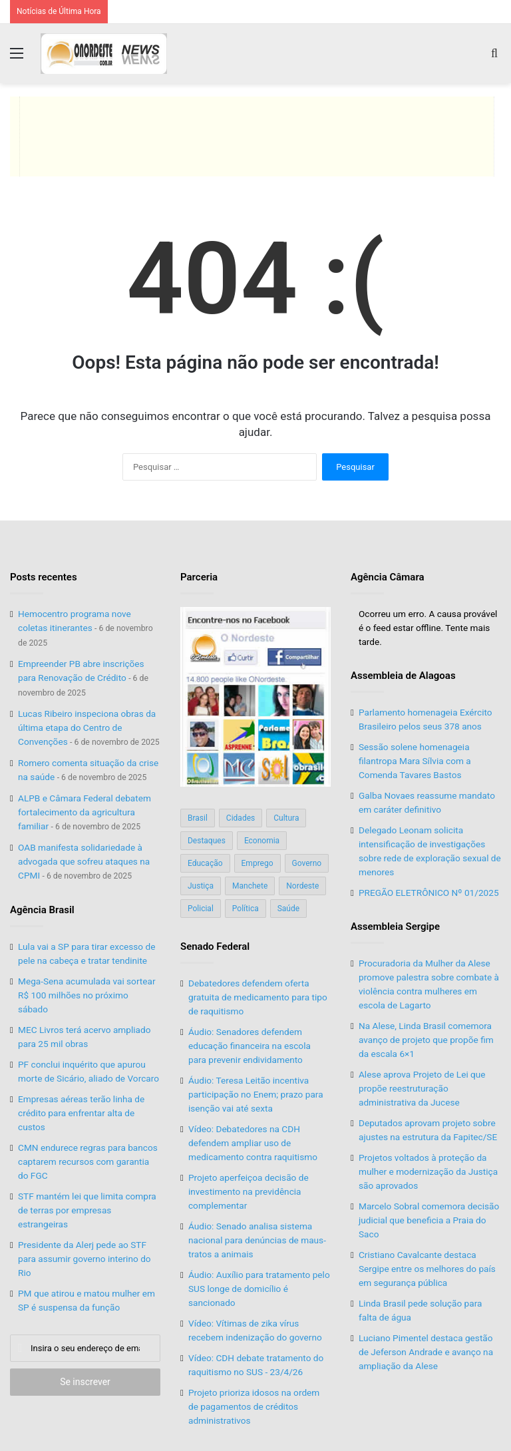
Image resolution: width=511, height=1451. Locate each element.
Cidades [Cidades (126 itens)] (240, 818)
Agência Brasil (42, 910)
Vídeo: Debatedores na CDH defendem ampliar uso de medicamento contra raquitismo (252, 1143)
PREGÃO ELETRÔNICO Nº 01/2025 (429, 892)
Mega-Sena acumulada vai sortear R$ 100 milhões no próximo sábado (87, 995)
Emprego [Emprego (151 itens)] (257, 863)
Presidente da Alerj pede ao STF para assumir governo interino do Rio (84, 1258)
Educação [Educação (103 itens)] (205, 863)
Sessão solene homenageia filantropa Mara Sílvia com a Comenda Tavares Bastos (415, 760)
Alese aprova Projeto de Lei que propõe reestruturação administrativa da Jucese (422, 1088)
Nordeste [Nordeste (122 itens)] (302, 886)
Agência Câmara (388, 577)
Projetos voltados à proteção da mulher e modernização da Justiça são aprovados (428, 1171)
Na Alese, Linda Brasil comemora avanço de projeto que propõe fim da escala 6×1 (426, 1039)
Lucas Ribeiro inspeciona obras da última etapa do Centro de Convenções (87, 727)
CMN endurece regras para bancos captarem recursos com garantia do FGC (88, 1161)
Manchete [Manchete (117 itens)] (249, 886)
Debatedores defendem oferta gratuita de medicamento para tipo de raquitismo (257, 997)
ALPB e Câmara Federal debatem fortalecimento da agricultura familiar (84, 812)
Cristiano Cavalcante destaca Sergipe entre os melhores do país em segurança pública (427, 1268)
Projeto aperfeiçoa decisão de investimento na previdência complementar (248, 1191)
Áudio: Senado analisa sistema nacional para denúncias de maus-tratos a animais (257, 1240)
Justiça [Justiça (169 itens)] (201, 886)
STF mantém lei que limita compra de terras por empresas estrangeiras (87, 1210)
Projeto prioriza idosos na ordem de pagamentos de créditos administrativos (253, 1406)
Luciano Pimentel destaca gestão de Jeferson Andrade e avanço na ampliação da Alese (426, 1352)
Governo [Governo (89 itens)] (307, 863)
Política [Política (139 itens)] (245, 908)
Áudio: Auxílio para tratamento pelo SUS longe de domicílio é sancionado (259, 1288)
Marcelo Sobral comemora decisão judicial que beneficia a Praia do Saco (429, 1220)
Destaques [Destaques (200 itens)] (207, 840)
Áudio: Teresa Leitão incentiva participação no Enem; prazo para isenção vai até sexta (255, 1094)
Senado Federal (215, 946)
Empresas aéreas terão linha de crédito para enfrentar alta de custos (81, 1113)
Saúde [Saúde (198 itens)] (288, 908)
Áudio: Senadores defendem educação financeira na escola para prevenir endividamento (249, 1045)
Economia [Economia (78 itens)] (261, 840)
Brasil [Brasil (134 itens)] (198, 818)
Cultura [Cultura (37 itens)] (286, 818)
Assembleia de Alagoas (403, 676)
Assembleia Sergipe (395, 927)
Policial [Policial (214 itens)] (201, 908)
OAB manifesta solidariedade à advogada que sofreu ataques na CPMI (84, 861)
